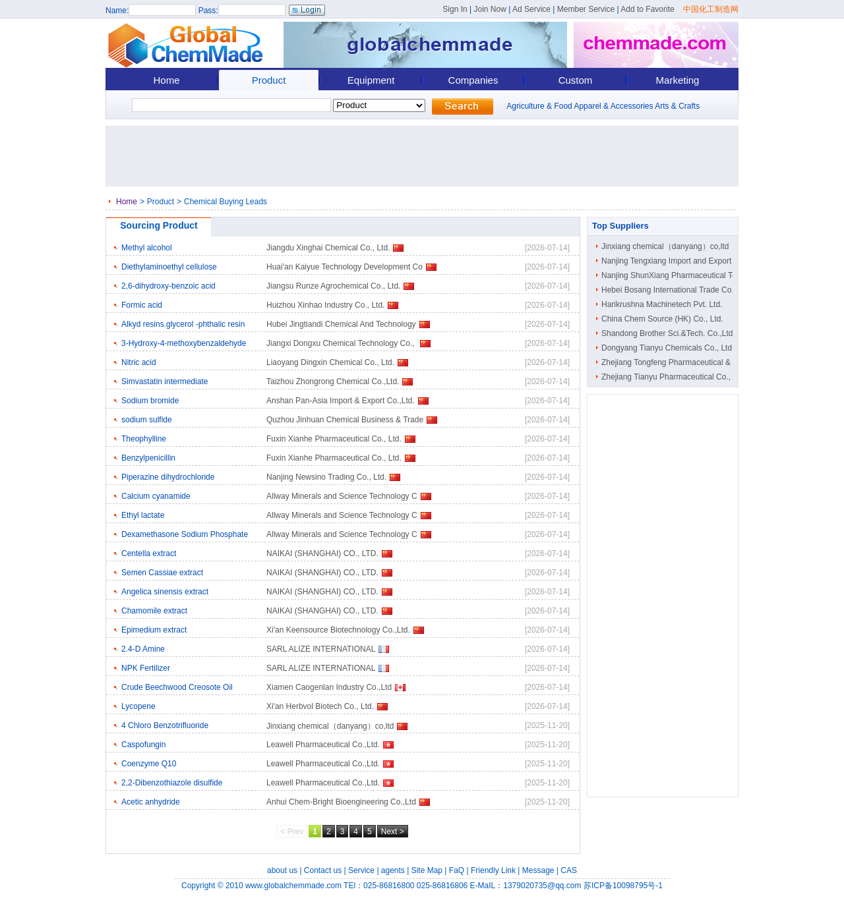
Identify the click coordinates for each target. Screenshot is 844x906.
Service (361, 870)
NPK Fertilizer (145, 668)
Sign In (454, 9)
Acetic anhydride (150, 802)
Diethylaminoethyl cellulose (169, 266)
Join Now (489, 9)
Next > (392, 831)
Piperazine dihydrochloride (167, 477)
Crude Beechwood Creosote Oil (177, 687)
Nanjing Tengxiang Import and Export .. (669, 261)
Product (269, 80)
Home (166, 80)
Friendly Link (493, 870)
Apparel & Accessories (613, 106)
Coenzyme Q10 (148, 763)
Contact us (323, 870)
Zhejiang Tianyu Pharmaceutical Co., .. (669, 377)
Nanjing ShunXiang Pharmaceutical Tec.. (672, 275)
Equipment (371, 80)
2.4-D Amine (143, 649)
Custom (575, 80)
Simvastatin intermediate (164, 381)
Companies (473, 80)
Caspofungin (143, 744)
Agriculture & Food (539, 106)
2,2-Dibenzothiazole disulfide (171, 782)
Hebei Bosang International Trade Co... (669, 290)
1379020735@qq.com (542, 885)
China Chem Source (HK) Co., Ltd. (662, 319)
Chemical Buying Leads (225, 201)
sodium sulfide (146, 419)
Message (538, 870)
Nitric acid (138, 362)
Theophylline (143, 438)
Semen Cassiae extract (162, 572)
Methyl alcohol (146, 247)
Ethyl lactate (142, 515)
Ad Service (531, 9)
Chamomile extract (154, 610)
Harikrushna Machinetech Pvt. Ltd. (661, 304)
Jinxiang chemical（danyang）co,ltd (665, 246)
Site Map (426, 870)
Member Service (586, 9)
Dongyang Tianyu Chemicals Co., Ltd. (667, 348)
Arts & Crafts (677, 106)
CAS (568, 870)
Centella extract (148, 553)
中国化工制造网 (710, 9)
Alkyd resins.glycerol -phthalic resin (183, 324)
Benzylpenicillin (148, 458)
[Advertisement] (426, 156)
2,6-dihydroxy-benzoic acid (168, 286)
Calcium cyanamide (156, 496)
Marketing (678, 80)
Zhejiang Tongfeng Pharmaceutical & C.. (672, 362)
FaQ (456, 870)
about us (282, 870)
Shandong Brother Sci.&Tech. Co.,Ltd (667, 333)
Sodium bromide (150, 400)
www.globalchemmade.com (293, 885)
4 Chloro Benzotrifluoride (164, 725)
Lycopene (138, 706)
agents (393, 870)
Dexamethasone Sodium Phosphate (184, 534)
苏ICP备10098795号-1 (623, 885)
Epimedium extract (154, 630)
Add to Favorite (647, 9)
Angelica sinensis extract (164, 591)
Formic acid (141, 305)
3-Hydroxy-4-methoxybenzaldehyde (183, 343)
